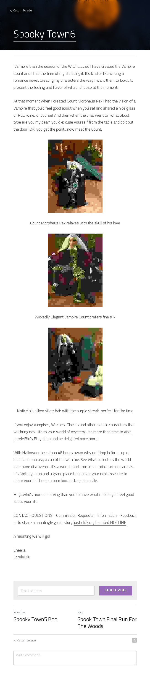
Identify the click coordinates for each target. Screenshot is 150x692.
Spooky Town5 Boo (35, 619)
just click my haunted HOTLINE (100, 522)
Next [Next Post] (80, 612)
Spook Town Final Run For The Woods (107, 622)
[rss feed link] (134, 640)
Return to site (20, 10)
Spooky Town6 (44, 33)
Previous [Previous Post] (19, 612)
